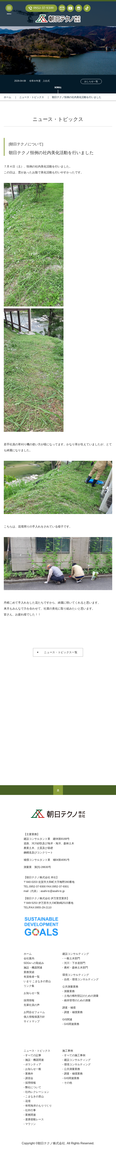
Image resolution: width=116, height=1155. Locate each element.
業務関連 (30, 1114)
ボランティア (33, 1064)
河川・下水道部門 (74, 962)
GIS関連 (67, 1019)
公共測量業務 (70, 986)
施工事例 (67, 1050)
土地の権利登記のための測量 (81, 995)
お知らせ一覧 (32, 993)
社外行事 (30, 1110)
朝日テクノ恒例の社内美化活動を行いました (76, 97)
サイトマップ (32, 1021)
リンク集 (29, 985)
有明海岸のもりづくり (38, 1105)
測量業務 (69, 991)
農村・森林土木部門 (76, 967)
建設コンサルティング (75, 953)
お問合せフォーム (34, 1012)
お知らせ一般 (33, 1069)
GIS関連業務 (71, 1024)
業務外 (29, 1073)
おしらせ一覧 (91, 81)
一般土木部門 (72, 958)
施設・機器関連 (33, 967)
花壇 (28, 1101)
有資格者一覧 (32, 976)
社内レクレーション (37, 1091)
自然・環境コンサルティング (81, 979)
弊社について (33, 1087)
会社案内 (29, 958)
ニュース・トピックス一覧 (59, 652)
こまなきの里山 (34, 1096)
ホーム (7, 97)
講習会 (29, 1078)
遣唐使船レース (34, 1119)
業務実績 (29, 972)
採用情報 (29, 1000)
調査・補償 (69, 1007)
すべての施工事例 (74, 1055)
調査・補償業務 (73, 1012)
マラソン (30, 1123)
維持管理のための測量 (77, 1000)
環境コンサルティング (75, 974)
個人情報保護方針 (34, 1016)
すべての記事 (33, 1055)
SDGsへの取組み (34, 962)
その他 (68, 1082)
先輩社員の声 (32, 1004)
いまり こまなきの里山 (37, 981)
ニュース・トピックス (31, 97)
